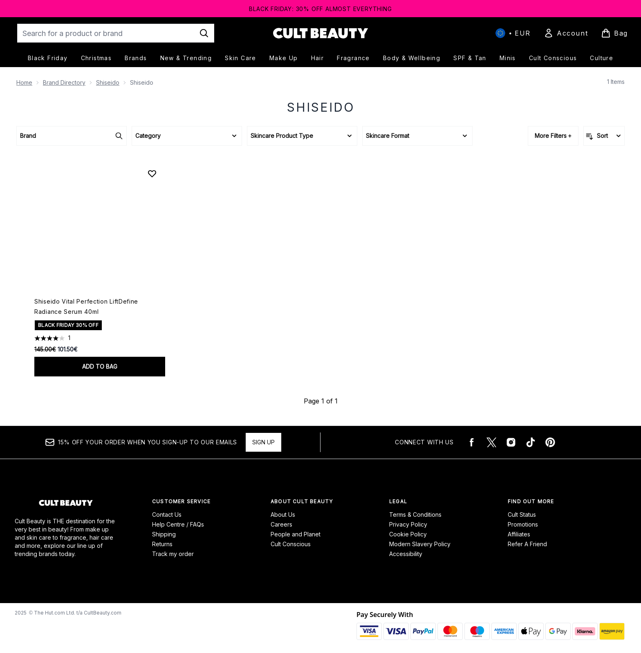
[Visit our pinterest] (550, 442)
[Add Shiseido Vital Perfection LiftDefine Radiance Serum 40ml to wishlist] (152, 173)
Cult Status (522, 514)
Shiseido (107, 82)
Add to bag (99, 366)
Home (24, 82)
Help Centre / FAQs (178, 524)
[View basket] (614, 33)
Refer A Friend (527, 543)
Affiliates (519, 534)
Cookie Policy (408, 534)
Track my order (173, 553)
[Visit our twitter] (491, 442)
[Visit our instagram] (511, 442)
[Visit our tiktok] (530, 442)
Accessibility (405, 553)
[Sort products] (604, 136)
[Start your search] (116, 33)
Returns (162, 543)
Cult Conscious (291, 543)
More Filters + (553, 135)
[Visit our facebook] (472, 442)
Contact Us (167, 514)
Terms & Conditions (415, 514)
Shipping (164, 534)
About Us (283, 514)
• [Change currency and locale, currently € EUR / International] (513, 33)
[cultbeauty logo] (320, 33)
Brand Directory (64, 82)
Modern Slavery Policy (419, 543)
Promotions (523, 524)
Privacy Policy (408, 524)
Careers (281, 524)
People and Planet (295, 534)
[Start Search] (204, 33)
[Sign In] (565, 33)
